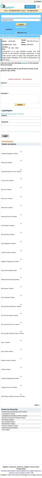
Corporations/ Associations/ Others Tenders (14, 416)
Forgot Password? (7, 141)
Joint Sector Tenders (8, 420)
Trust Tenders (6, 430)
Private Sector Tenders (8, 424)
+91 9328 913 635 (14, 11)
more (36, 405)
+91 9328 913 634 (32, 11)
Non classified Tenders (8, 422)
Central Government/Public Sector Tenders (14, 412)
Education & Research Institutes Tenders (14, 418)
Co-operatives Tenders (8, 414)
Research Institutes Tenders (10, 426)
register (24, 63)
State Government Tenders (10, 428)
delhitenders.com (22, 32)
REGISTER (30, 7)
